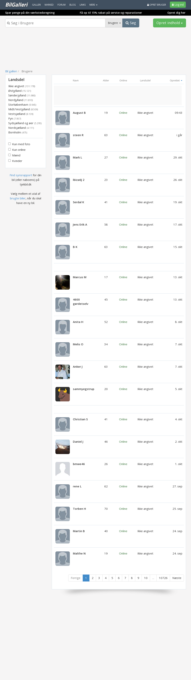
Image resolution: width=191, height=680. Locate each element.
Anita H (78, 322)
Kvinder (15, 161)
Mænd (14, 155)
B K (75, 247)
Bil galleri (11, 71)
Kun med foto (19, 144)
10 (146, 578)
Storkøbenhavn (22, 104)
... (153, 578)
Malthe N (79, 553)
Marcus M (79, 277)
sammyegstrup (83, 389)
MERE (93, 4)
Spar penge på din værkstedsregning (30, 12)
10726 (163, 578)
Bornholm (17, 132)
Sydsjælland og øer (25, 123)
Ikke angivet (21, 86)
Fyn (14, 118)
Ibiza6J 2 (78, 180)
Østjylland (19, 91)
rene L (77, 486)
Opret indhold (169, 22)
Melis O (78, 344)
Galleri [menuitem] (36, 4)
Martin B (79, 531)
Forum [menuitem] (62, 4)
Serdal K (78, 202)
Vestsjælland (20, 114)
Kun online (17, 150)
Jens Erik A (80, 224)
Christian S (80, 419)
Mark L (77, 157)
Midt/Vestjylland (23, 109)
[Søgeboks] (55, 23)
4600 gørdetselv (80, 301)
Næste (176, 578)
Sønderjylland (21, 95)
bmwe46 (79, 464)
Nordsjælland (21, 128)
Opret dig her (176, 12)
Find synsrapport (21, 175)
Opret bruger (156, 4)
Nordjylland (20, 100)
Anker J (78, 366)
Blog (72, 4)
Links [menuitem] (83, 4)
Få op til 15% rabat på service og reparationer (111, 12)
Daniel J (78, 441)
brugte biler (18, 198)
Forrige (75, 578)
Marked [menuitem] (49, 4)
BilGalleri (16, 4)
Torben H (79, 509)
